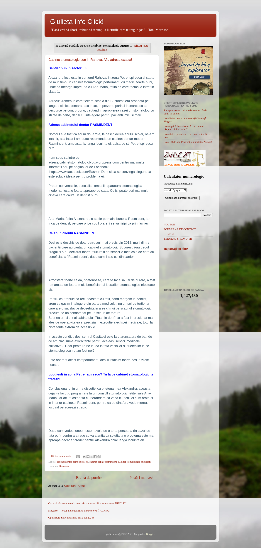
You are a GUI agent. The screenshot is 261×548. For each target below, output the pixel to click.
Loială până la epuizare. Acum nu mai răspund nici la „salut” (184, 128)
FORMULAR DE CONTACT (180, 229)
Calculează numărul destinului (181, 198)
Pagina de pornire (89, 478)
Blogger (150, 534)
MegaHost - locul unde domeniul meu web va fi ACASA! (79, 510)
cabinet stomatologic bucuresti (134, 461)
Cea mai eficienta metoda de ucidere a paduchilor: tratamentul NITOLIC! (87, 503)
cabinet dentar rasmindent (103, 461)
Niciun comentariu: (61, 456)
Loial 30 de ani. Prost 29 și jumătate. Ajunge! (188, 141)
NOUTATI (169, 224)
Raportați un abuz (176, 249)
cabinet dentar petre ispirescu (72, 461)
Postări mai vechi (142, 478)
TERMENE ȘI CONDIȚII (178, 239)
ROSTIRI (169, 234)
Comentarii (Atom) (74, 485)
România (64, 466)
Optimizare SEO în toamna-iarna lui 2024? (71, 517)
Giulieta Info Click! (77, 21)
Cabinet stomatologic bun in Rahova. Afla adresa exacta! (90, 60)
